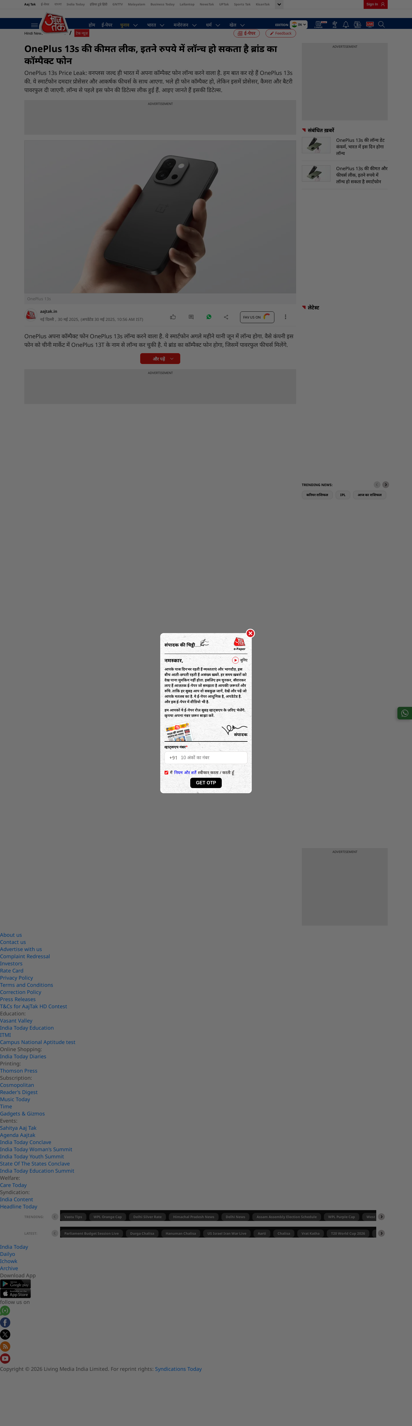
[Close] (250, 634)
